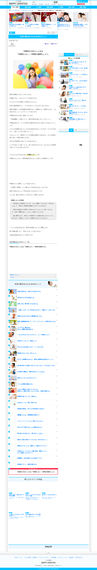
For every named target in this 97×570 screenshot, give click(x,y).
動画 (71, 130)
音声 (76, 130)
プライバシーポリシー (44, 557)
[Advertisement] (33, 171)
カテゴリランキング (69, 54)
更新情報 (54, 557)
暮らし (19, 10)
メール (61, 4)
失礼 (55, 4)
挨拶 (42, 4)
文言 (48, 4)
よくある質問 (27, 557)
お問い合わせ (78, 557)
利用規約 (35, 557)
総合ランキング (79, 54)
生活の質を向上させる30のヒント (29, 10)
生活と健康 (14, 10)
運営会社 (71, 557)
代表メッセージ (19, 557)
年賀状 (35, 4)
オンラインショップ (63, 557)
